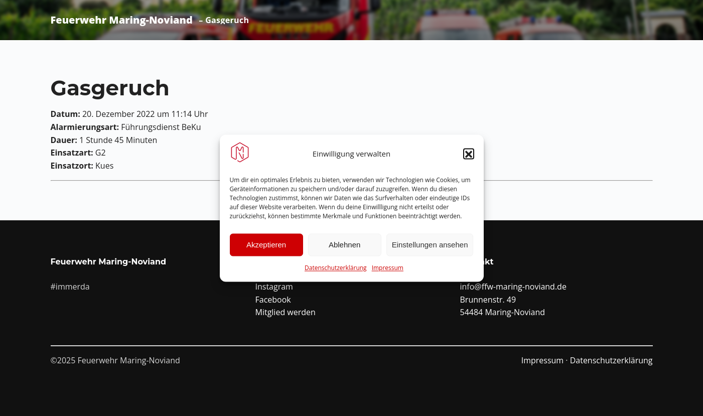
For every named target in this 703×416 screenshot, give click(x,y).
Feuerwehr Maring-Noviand (122, 20)
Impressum (387, 270)
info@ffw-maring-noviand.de (513, 286)
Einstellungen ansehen (430, 247)
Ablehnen (344, 247)
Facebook (273, 299)
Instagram (274, 286)
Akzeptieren (266, 247)
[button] (469, 157)
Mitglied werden (285, 312)
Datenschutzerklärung (336, 270)
